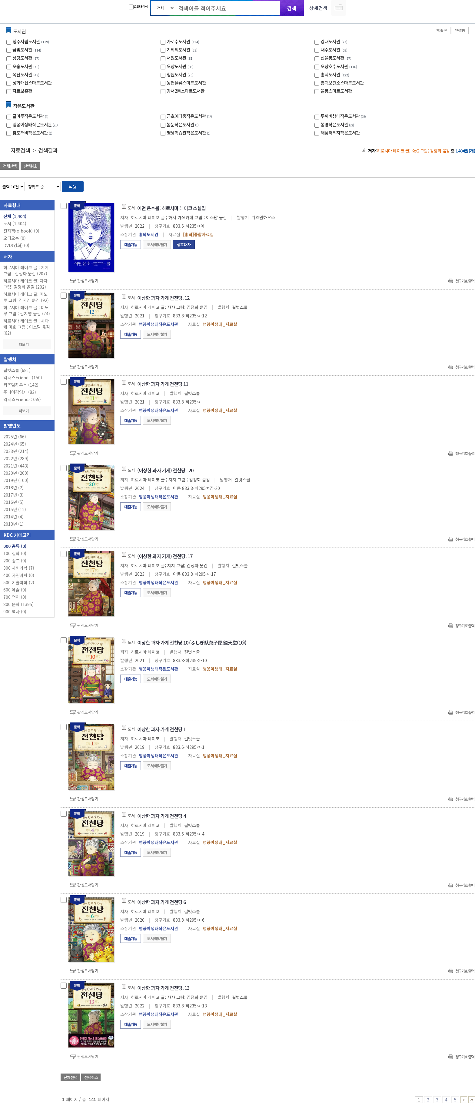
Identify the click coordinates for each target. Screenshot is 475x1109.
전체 (14, 216)
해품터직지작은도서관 (340, 132)
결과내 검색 (138, 6)
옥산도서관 (22, 74)
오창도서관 (176, 66)
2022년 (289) (15, 458)
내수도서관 (330, 49)
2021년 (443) (15, 466)
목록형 (466, 185)
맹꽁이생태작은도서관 (35, 124)
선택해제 (459, 30)
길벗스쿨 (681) (17, 370)
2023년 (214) (15, 451)
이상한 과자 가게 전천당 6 (161, 902)
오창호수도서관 (334, 66)
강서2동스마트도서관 (185, 91)
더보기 (27, 344)
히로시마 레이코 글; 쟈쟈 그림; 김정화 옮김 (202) (25, 284)
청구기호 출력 (464, 281)
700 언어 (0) (14, 597)
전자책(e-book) (21, 231)
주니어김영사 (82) (19, 392)
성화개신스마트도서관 (32, 82)
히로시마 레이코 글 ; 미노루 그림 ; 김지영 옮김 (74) (26, 310)
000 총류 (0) (14, 546)
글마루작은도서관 (31, 116)
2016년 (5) (13, 502)
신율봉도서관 (332, 58)
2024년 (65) (14, 444)
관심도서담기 (87, 280)
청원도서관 (176, 74)
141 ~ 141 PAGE (471, 1099)
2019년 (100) (15, 480)
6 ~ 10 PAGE (463, 1099)
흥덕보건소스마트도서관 (342, 82)
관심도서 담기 (366, 166)
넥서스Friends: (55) (22, 399)
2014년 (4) (13, 517)
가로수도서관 (178, 41)
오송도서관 (22, 66)
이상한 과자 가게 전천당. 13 (163, 987)
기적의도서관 (178, 49)
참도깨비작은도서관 (33, 132)
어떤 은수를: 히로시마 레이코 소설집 (171, 208)
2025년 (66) (14, 437)
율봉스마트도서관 (336, 91)
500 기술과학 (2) (18, 582)
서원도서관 (176, 58)
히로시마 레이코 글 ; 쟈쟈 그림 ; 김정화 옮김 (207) (26, 270)
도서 (14, 223)
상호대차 (184, 244)
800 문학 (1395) (18, 604)
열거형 (457, 185)
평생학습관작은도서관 (189, 132)
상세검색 (318, 8)
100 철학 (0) (14, 553)
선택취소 (30, 166)
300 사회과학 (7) (18, 568)
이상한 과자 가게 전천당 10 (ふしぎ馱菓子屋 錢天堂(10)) (191, 642)
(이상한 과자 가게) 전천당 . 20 (165, 470)
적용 (72, 186)
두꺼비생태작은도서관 (344, 116)
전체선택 (441, 30)
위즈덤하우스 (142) (20, 385)
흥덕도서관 (330, 74)
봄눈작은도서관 (183, 124)
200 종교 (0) (14, 561)
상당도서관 (22, 58)
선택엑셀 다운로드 (454, 166)
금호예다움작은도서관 (190, 116)
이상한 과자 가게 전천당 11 (162, 383)
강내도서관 (330, 41)
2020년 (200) (15, 473)
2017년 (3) (13, 495)
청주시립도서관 (26, 41)
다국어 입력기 (338, 8)
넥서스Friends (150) (22, 377)
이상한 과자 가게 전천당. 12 (163, 297)
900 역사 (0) (14, 611)
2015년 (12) (14, 509)
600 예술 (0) (14, 590)
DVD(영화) (16, 245)
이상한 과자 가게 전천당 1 (161, 729)
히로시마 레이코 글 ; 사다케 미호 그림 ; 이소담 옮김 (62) (26, 327)
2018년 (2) (13, 487)
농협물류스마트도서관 (186, 82)
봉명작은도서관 (338, 124)
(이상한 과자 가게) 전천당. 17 (164, 556)
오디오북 (14, 238)
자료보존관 (22, 91)
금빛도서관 (22, 49)
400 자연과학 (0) (18, 575)
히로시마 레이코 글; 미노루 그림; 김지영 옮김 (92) (26, 297)
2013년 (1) (13, 524)
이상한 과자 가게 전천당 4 (161, 815)
